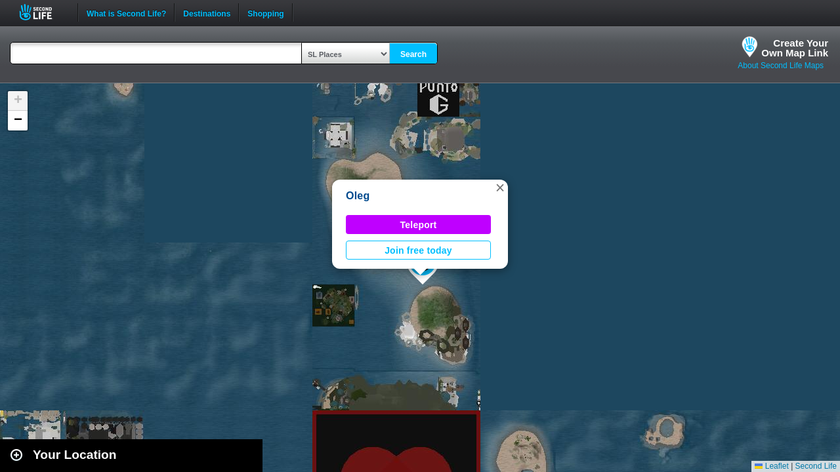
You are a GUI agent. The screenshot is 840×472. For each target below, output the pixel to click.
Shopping (265, 12)
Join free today (418, 250)
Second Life (43, 12)
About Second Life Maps (781, 65)
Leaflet (771, 466)
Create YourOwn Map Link (794, 47)
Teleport (418, 225)
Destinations (206, 12)
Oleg (358, 195)
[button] (500, 187)
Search (413, 54)
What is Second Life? (126, 12)
